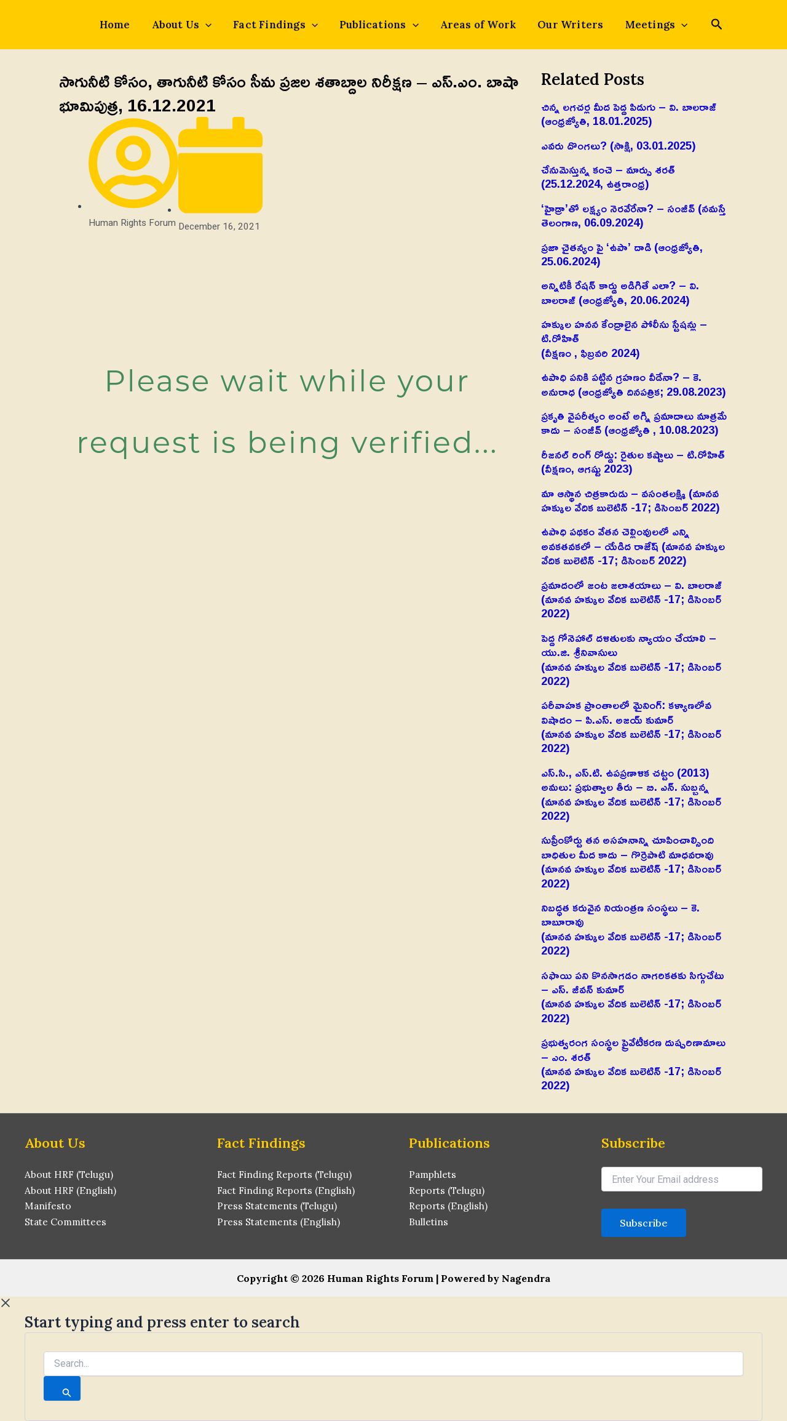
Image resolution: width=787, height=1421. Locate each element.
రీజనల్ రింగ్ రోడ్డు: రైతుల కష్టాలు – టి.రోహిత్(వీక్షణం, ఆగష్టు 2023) (633, 461)
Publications (379, 24)
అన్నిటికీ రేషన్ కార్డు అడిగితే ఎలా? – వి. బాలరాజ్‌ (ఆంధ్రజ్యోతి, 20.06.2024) (620, 292)
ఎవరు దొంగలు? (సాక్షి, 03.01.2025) (618, 145)
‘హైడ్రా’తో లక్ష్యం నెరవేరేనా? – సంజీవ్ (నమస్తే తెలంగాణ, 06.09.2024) (633, 215)
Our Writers (562, 24)
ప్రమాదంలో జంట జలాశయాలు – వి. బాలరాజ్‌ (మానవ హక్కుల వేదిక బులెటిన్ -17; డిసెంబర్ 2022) (631, 599)
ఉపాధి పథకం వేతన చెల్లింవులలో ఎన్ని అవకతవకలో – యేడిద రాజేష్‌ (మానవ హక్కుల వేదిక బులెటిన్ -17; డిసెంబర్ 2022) (633, 545)
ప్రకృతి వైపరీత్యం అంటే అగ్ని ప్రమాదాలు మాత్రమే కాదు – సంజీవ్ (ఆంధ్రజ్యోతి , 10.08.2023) (634, 422)
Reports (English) (449, 1207)
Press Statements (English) (280, 1223)
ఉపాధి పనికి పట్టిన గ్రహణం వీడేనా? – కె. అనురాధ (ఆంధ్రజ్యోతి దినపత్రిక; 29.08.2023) (633, 383)
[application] (214, 24)
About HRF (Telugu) (70, 1175)
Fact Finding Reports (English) (288, 1191)
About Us (190, 24)
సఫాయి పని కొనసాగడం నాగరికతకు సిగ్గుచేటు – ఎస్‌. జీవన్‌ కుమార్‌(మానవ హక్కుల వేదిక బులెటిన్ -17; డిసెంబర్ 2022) (632, 996)
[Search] (62, 1388)
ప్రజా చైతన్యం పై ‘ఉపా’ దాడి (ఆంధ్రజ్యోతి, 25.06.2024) (622, 253)
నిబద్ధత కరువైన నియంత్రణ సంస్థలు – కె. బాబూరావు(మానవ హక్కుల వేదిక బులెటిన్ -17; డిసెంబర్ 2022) (631, 929)
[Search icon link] (701, 25)
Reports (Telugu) (448, 1191)
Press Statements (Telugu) (279, 1207)
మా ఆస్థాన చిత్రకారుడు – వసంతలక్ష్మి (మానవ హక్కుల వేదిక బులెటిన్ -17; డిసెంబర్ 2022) (630, 500)
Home (128, 24)
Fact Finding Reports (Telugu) (287, 1175)
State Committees (68, 1223)
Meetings (643, 24)
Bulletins (429, 1223)
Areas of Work (474, 24)
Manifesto (49, 1207)
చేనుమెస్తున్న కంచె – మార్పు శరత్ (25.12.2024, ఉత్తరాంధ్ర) (608, 176)
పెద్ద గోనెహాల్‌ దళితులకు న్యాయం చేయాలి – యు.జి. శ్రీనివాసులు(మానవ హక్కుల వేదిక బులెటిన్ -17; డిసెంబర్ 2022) (631, 659)
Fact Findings (279, 24)
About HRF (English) (71, 1191)
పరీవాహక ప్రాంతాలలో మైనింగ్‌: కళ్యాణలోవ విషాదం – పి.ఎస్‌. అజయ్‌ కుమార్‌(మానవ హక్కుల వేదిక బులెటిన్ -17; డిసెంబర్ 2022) (631, 726)
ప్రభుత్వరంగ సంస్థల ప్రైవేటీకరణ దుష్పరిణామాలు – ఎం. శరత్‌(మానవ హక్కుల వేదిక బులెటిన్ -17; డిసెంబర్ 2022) (633, 1063)
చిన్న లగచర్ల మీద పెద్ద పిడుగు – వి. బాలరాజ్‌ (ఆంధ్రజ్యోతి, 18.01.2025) (628, 113)
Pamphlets (434, 1175)
